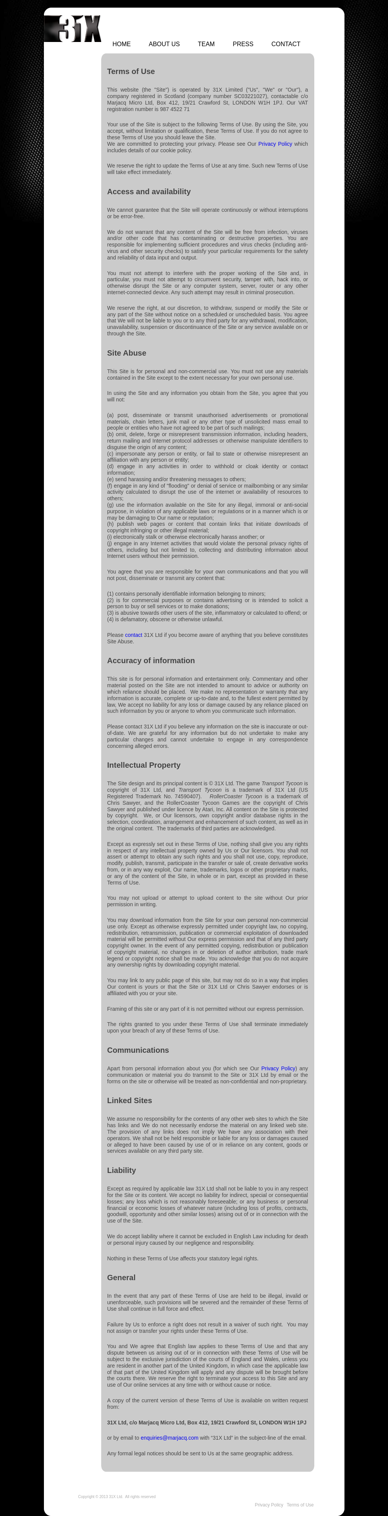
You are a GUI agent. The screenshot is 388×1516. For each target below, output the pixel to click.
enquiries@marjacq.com (169, 1438)
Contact (286, 44)
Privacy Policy (276, 144)
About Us (164, 44)
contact (133, 635)
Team (206, 44)
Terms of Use (300, 1505)
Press (243, 44)
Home (122, 44)
